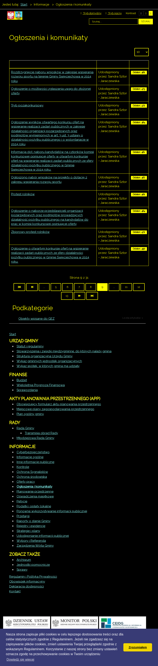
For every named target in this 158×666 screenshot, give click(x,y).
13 (67, 295)
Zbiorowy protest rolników (30, 232)
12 (139, 287)
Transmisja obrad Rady (41, 433)
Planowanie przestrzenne (35, 491)
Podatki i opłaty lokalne (34, 506)
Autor (113, 64)
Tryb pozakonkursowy (27, 105)
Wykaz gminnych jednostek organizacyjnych (49, 361)
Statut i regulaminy (30, 346)
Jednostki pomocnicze (33, 565)
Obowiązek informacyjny (27, 581)
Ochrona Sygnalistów (32, 472)
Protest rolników (23, 194)
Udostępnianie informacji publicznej (43, 536)
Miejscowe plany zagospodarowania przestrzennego (55, 409)
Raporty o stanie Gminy (33, 521)
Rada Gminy (25, 428)
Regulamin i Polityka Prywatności (33, 576)
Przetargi (23, 516)
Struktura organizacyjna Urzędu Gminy (45, 356)
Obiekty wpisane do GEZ (36, 318)
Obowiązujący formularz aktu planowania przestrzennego (59, 404)
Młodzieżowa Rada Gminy (35, 438)
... (44, 287)
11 (126, 287)
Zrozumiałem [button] (138, 647)
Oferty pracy (26, 482)
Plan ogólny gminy (30, 414)
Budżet (22, 380)
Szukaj (145, 21)
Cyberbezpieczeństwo (33, 452)
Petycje (22, 501)
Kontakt (14, 591)
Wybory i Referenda (31, 541)
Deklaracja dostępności (26, 586)
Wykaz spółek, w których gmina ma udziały (48, 366)
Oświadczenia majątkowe (35, 496)
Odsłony (139, 64)
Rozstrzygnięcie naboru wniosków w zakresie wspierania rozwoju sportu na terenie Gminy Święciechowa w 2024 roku (52, 76)
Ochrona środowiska (32, 477)
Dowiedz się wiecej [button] (20, 659)
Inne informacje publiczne (35, 462)
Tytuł (52, 64)
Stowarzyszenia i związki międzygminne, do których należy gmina (64, 351)
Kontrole (23, 467)
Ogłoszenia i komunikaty (34, 486)
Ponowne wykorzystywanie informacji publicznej (52, 511)
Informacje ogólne (30, 457)
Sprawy (22, 569)
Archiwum (24, 560)
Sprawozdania (27, 390)
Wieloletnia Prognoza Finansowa (41, 385)
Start (12, 334)
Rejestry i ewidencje (31, 526)
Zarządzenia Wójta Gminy (35, 545)
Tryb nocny (114, 13)
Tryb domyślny (91, 13)
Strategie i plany (28, 531)
